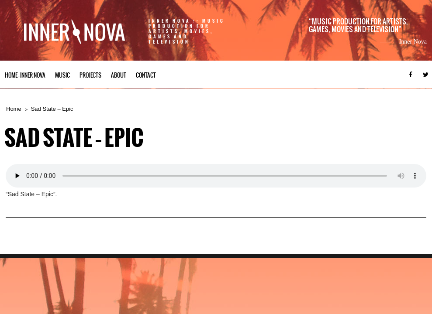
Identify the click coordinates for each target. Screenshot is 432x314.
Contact (146, 75)
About (118, 75)
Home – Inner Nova (25, 75)
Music (62, 75)
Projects (90, 75)
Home (13, 109)
